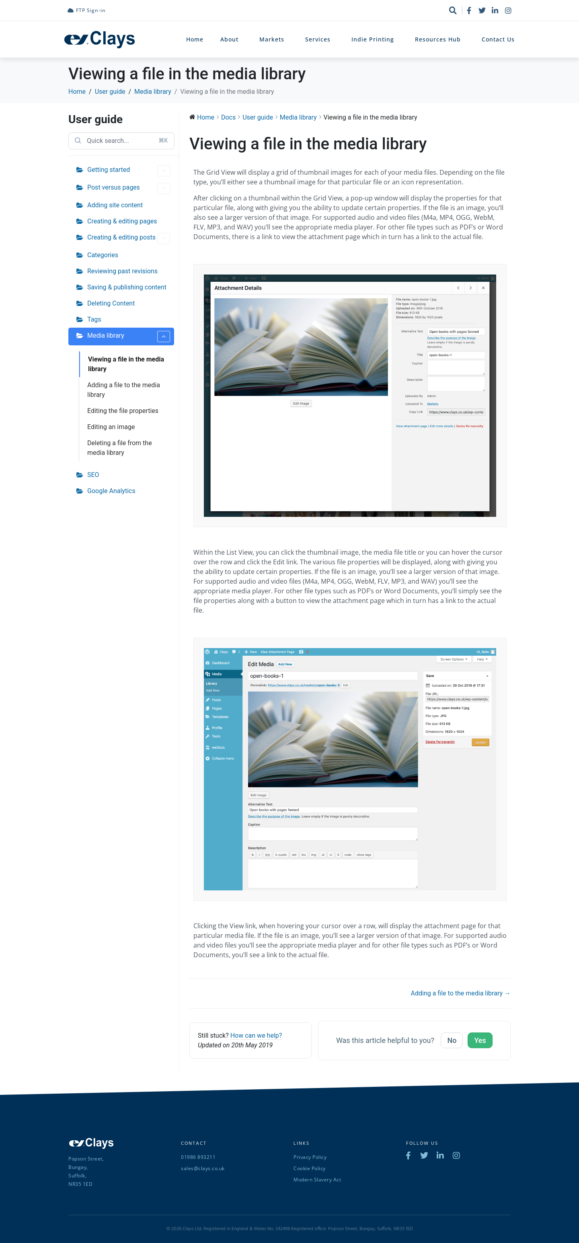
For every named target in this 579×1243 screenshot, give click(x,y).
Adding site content (115, 205)
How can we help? (256, 1035)
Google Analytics (111, 491)
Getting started (128, 170)
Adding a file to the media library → (461, 993)
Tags (94, 319)
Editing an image (111, 427)
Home (194, 39)
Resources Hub (440, 39)
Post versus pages (128, 188)
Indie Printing (374, 39)
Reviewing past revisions (122, 271)
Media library (128, 336)
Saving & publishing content (126, 287)
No (451, 1040)
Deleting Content (111, 303)
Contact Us (498, 39)
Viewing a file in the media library (126, 364)
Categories (102, 255)
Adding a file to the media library (123, 390)
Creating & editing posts (128, 238)
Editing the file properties (122, 411)
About (231, 39)
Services (320, 39)
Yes (480, 1040)
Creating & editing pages (122, 221)
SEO (93, 475)
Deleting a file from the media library (119, 447)
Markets (273, 39)
